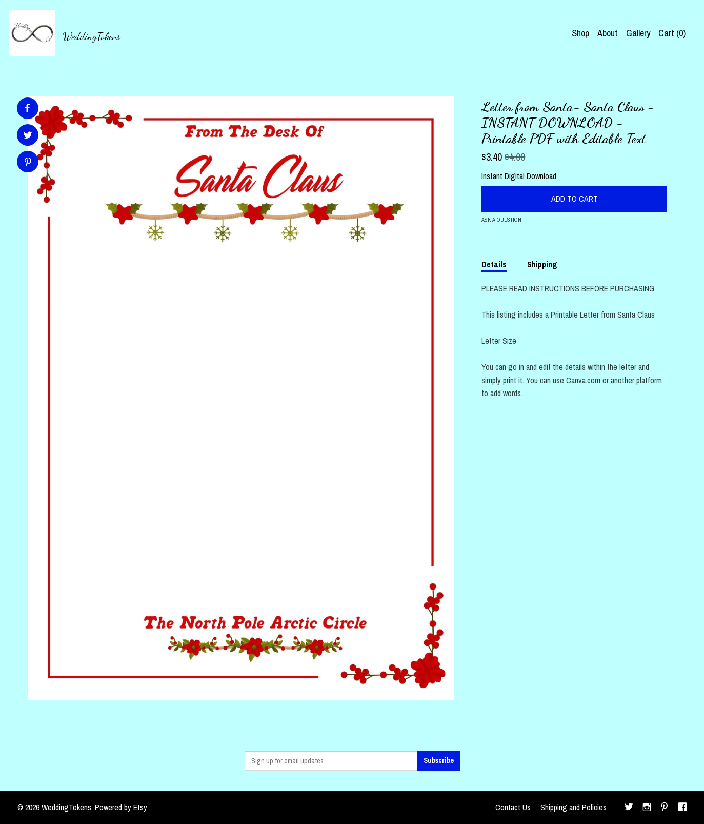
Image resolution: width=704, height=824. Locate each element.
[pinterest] (664, 807)
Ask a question (501, 219)
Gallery (638, 33)
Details (494, 264)
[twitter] (629, 807)
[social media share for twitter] (28, 136)
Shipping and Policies (573, 807)
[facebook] (682, 807)
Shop (580, 33)
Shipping (542, 264)
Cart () (672, 33)
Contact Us (513, 807)
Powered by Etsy (121, 807)
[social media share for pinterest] (28, 162)
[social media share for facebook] (27, 108)
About (607, 33)
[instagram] (647, 807)
